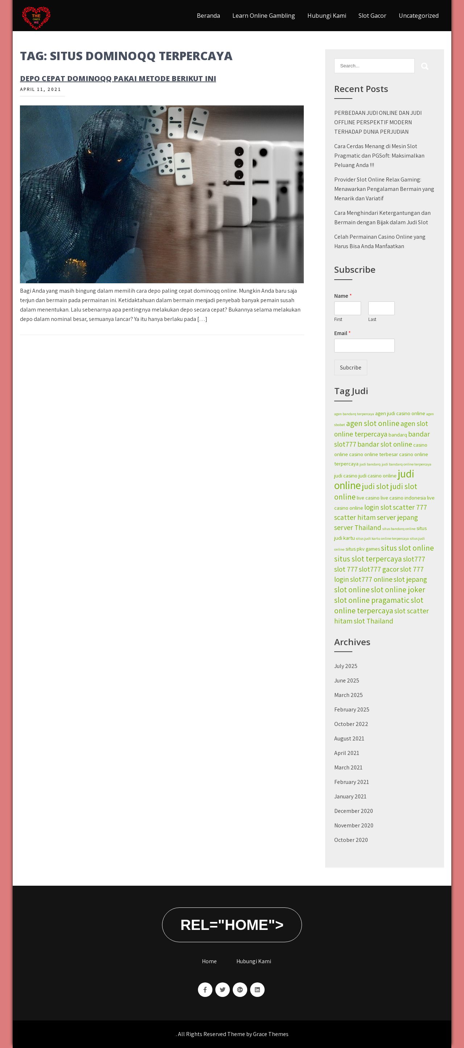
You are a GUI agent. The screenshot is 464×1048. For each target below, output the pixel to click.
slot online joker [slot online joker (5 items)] (398, 589)
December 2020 (353, 811)
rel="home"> (232, 925)
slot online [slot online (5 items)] (352, 589)
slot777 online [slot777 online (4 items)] (371, 579)
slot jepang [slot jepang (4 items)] (410, 579)
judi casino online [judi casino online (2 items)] (378, 475)
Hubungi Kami (326, 16)
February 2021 (351, 782)
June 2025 (346, 680)
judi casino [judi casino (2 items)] (345, 475)
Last (372, 319)
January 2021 (350, 796)
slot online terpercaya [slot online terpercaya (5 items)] (378, 605)
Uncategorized (419, 16)
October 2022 (351, 724)
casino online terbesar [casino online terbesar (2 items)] (373, 454)
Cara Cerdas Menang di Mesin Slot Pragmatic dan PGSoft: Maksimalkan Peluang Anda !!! (379, 155)
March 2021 (348, 767)
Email (342, 333)
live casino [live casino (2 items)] (368, 497)
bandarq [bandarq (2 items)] (398, 434)
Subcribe (350, 367)
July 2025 (345, 666)
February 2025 (351, 709)
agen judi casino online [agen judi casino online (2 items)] (400, 413)
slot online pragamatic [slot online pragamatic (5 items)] (372, 600)
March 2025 (348, 695)
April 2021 (346, 753)
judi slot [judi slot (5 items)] (375, 486)
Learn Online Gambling (263, 16)
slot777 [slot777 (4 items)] (414, 559)
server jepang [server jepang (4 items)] (397, 517)
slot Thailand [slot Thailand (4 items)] (373, 621)
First (338, 319)
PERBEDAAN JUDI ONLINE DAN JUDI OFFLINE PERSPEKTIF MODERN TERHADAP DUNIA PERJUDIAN (378, 122)
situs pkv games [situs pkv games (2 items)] (362, 548)
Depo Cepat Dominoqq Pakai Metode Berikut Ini (118, 78)
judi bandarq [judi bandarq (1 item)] (370, 464)
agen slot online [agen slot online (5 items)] (372, 423)
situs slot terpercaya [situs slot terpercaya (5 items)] (368, 559)
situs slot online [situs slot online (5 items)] (407, 548)
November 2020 (353, 825)
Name (343, 296)
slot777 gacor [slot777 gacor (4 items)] (379, 569)
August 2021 (349, 738)
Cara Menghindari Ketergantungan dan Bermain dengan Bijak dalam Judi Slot (382, 217)
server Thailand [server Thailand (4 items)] (357, 527)
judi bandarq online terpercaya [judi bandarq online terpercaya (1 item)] (406, 464)
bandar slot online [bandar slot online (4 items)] (384, 444)
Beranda (208, 16)
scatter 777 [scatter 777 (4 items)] (410, 507)
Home (209, 961)
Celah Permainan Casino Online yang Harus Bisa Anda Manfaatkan (380, 241)
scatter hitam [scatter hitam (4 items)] (355, 517)
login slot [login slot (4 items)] (378, 507)
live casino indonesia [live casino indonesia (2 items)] (403, 497)
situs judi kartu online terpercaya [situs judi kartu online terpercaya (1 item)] (382, 538)
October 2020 (351, 840)
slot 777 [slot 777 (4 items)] (346, 569)
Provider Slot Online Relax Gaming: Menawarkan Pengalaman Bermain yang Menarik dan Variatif (384, 189)
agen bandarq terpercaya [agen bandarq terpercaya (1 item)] (354, 413)
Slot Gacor (372, 16)
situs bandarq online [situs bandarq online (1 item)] (398, 528)
